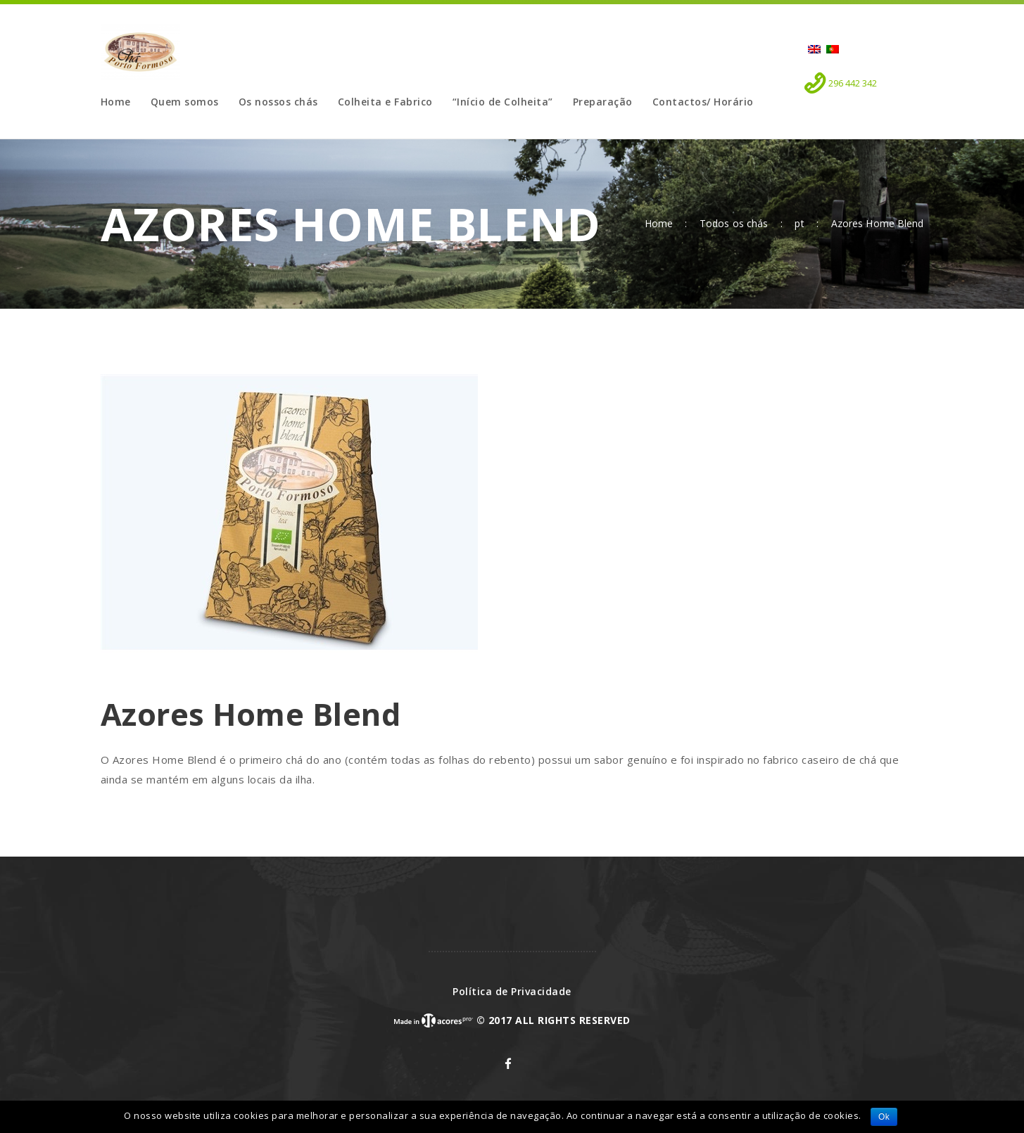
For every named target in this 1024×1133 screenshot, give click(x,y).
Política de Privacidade (512, 991)
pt (799, 224)
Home (659, 224)
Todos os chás (734, 223)
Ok (884, 1117)
